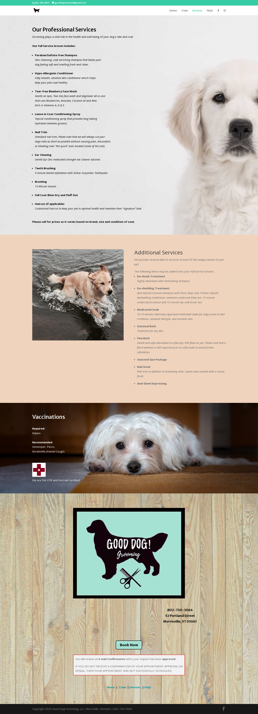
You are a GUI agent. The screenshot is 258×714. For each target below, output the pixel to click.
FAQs (210, 10)
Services (197, 10)
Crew (184, 10)
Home (173, 10)
